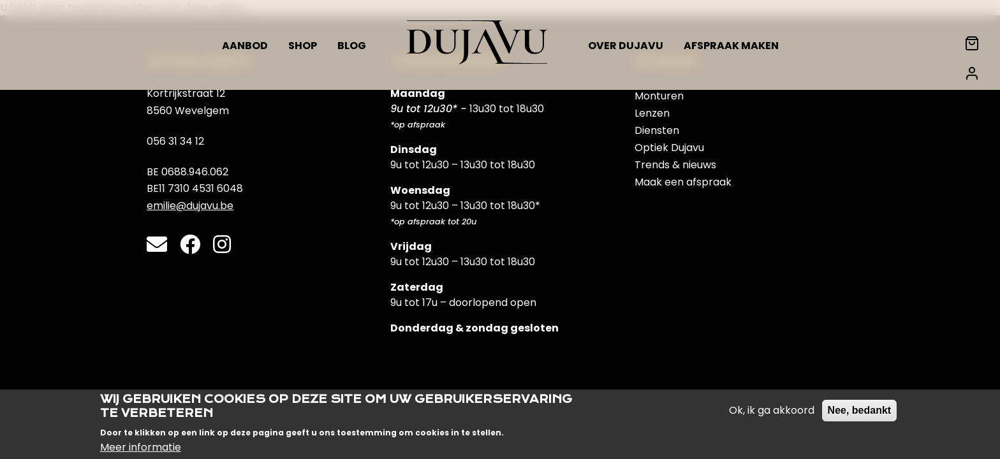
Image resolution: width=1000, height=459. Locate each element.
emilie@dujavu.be (190, 205)
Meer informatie (140, 449)
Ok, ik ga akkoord (771, 413)
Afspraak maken (731, 45)
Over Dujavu (625, 45)
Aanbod (245, 45)
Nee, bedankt (860, 413)
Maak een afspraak (683, 182)
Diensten (657, 130)
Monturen (659, 96)
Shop (302, 45)
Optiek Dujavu (669, 147)
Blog (351, 45)
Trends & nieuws (675, 164)
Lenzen (652, 113)
